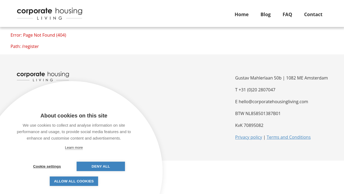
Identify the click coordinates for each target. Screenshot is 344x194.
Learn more (74, 148)
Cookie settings (47, 166)
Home (242, 14)
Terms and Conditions (289, 137)
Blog (265, 14)
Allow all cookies (74, 181)
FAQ (287, 14)
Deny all (101, 166)
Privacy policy (248, 137)
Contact (313, 14)
